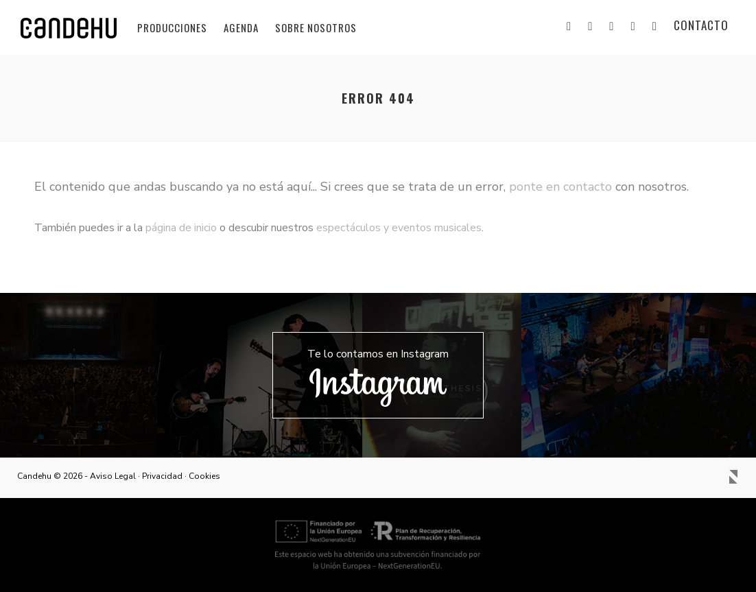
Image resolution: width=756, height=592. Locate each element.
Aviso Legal (113, 476)
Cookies (204, 476)
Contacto (701, 25)
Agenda (241, 27)
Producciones (172, 27)
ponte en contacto (560, 186)
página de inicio (181, 227)
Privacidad (162, 476)
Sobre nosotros (316, 27)
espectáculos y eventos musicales (399, 227)
